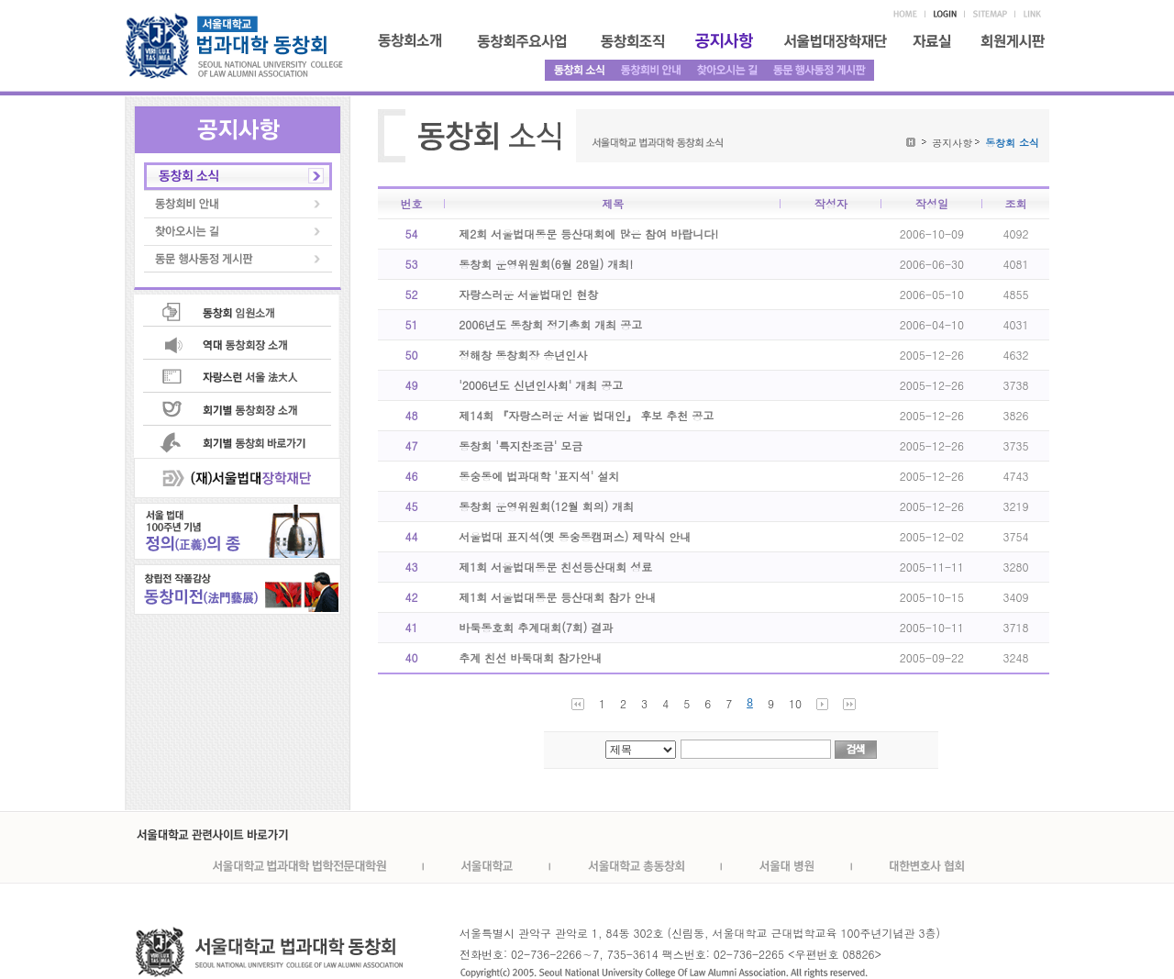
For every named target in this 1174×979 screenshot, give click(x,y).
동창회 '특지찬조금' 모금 (520, 445)
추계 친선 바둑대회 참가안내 (530, 657)
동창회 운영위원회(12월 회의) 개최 (546, 506)
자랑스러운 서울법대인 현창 (528, 294)
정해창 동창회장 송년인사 (523, 354)
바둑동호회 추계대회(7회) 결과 (536, 627)
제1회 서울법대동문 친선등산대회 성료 (555, 566)
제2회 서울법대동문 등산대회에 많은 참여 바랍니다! (588, 233)
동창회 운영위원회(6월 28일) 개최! (546, 264)
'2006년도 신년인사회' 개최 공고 (541, 385)
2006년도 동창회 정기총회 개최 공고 (550, 324)
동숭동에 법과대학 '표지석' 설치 (539, 476)
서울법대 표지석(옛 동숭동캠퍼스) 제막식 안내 (575, 536)
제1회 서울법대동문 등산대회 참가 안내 (557, 597)
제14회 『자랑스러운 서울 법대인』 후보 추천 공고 (586, 415)
